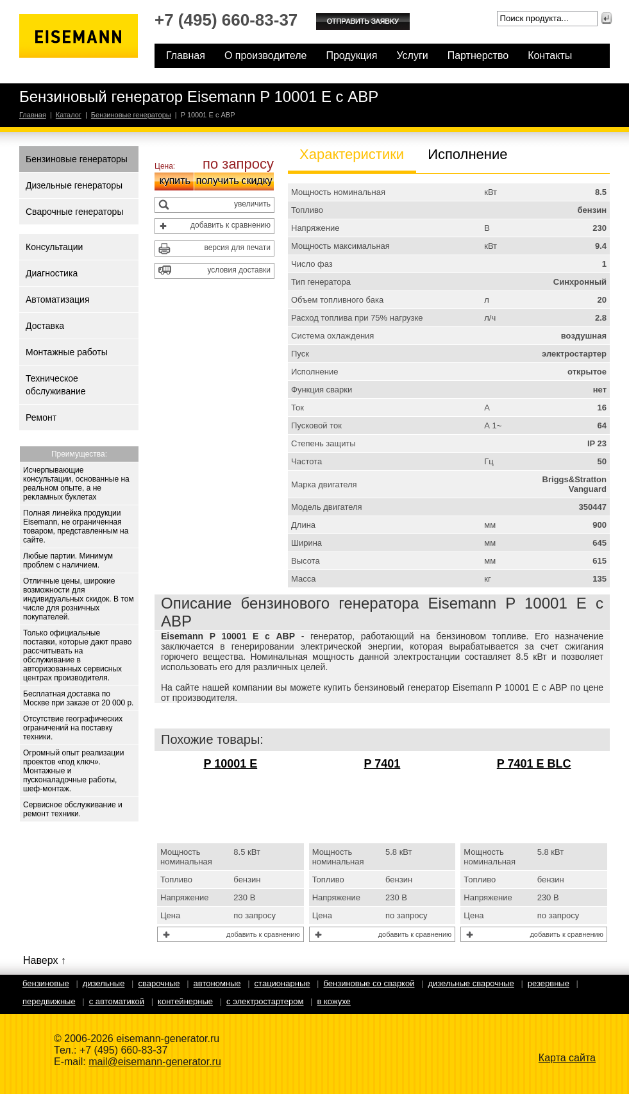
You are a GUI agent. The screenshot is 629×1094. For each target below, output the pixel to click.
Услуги (412, 55)
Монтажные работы (67, 352)
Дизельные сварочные (471, 983)
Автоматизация (57, 299)
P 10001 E (230, 763)
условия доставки (239, 269)
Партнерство (478, 55)
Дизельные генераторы (74, 185)
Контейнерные (185, 1001)
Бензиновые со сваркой (368, 983)
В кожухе (333, 1001)
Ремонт (41, 417)
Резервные (548, 983)
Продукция (351, 55)
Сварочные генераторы (74, 211)
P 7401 (382, 763)
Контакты (550, 55)
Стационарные (282, 983)
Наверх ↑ (44, 960)
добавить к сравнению (230, 225)
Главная (185, 55)
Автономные (217, 983)
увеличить (252, 203)
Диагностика (52, 273)
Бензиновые (45, 983)
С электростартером (264, 1001)
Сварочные (159, 983)
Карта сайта (567, 1057)
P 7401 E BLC (534, 763)
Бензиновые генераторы (131, 115)
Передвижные (49, 1001)
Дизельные (104, 983)
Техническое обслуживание (56, 384)
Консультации (54, 247)
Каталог (68, 115)
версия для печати (237, 247)
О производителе (265, 55)
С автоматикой (116, 1001)
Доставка (45, 326)
